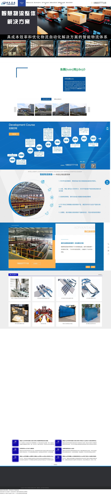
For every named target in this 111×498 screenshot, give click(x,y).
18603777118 (108, 244)
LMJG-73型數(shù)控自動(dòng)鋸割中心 (19, 298)
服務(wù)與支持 (53, 2)
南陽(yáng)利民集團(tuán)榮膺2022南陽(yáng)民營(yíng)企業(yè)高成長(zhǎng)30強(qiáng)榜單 (37, 456)
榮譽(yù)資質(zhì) (57, 99)
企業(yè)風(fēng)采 (46, 99)
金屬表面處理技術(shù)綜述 (68, 448)
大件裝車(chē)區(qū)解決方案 (67, 298)
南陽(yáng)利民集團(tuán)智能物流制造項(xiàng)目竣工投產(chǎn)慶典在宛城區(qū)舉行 (80, 456)
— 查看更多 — (55, 464)
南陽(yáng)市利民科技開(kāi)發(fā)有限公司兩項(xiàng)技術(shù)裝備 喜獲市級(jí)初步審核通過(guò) (80, 440)
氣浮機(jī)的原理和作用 (91, 323)
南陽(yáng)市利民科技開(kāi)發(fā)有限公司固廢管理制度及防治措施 (34, 440)
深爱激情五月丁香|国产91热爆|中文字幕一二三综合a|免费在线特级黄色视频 (13, 493)
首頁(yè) (22, 3)
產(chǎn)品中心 (37, 2)
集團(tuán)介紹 (29, 2)
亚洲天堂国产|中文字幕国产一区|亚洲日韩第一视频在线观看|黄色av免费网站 (13, 491)
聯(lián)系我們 (69, 2)
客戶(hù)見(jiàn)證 (45, 3)
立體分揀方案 (43, 323)
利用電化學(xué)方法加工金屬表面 (27, 448)
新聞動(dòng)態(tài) (61, 3)
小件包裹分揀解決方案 (91, 298)
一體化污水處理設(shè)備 (67, 323)
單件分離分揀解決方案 (19, 323)
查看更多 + (100, 274)
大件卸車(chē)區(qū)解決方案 (43, 298)
